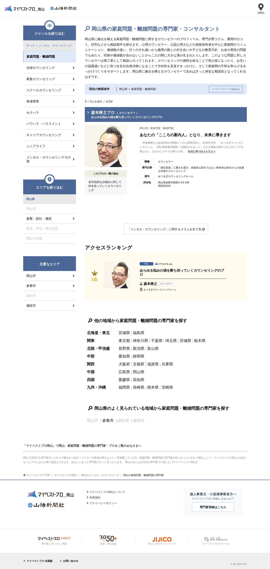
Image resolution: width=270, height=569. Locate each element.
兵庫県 (167, 363)
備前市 (31, 306)
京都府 (138, 363)
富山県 (153, 348)
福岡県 (124, 386)
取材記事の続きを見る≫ (202, 151)
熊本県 (153, 386)
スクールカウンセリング (43, 90)
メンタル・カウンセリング (55, 45)
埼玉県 (171, 341)
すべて (30, 45)
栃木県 (199, 341)
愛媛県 (124, 379)
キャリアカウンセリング (43, 135)
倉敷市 (108, 419)
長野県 (124, 348)
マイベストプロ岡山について (107, 490)
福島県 (138, 333)
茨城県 (185, 341)
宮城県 (124, 333)
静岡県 (138, 356)
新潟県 (138, 348)
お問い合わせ (70, 559)
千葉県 (156, 341)
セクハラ (32, 112)
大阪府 (124, 363)
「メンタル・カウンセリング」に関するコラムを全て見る (165, 229)
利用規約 (94, 496)
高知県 (138, 379)
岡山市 (31, 276)
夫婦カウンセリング (40, 67)
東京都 (124, 341)
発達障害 (32, 101)
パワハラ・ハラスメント (43, 123)
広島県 (124, 371)
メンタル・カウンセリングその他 (48, 159)
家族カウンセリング (40, 79)
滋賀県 (153, 363)
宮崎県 (167, 386)
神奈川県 (140, 341)
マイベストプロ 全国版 (40, 559)
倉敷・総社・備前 (39, 219)
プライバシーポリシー (103, 501)
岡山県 (138, 371)
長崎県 (138, 386)
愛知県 (124, 356)
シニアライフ (35, 146)
